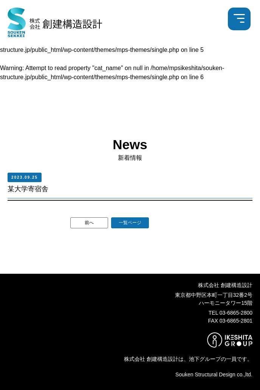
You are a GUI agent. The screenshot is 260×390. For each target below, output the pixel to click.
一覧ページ (130, 222)
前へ (89, 222)
